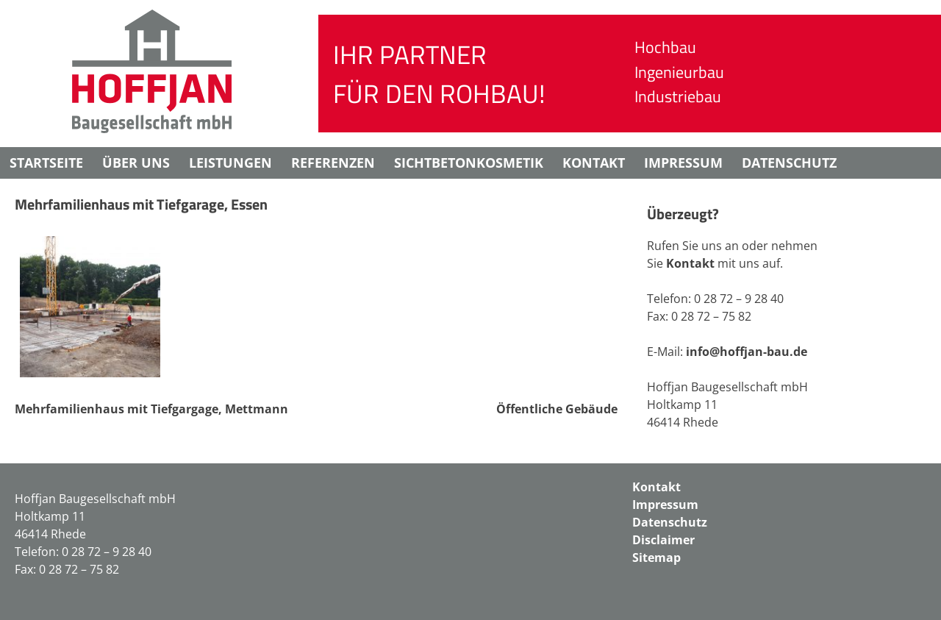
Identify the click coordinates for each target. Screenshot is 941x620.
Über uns (136, 162)
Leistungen (230, 162)
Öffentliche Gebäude (557, 409)
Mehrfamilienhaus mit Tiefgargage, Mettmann (151, 409)
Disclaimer (49, 194)
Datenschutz (789, 162)
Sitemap (656, 557)
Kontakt (593, 162)
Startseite (46, 162)
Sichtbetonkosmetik (468, 162)
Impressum (683, 162)
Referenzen (333, 162)
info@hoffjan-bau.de (746, 351)
